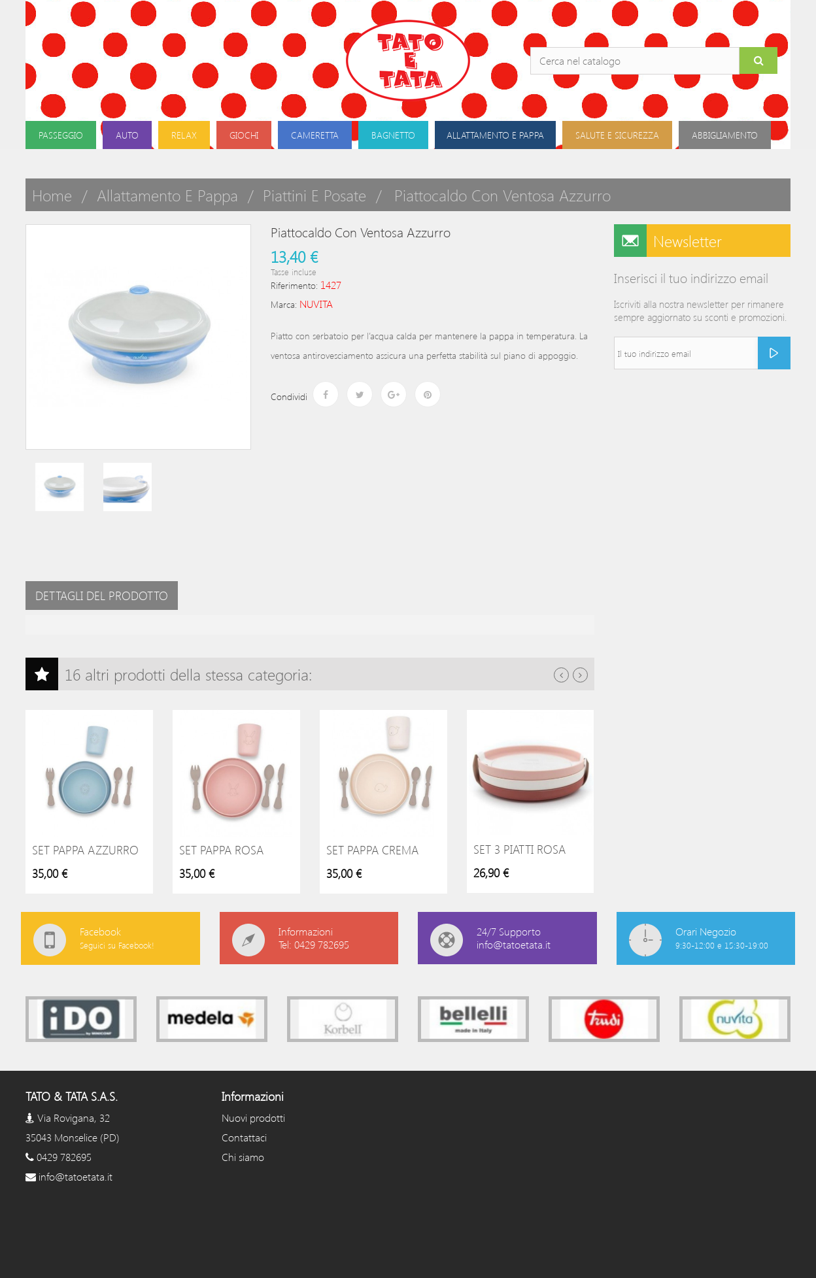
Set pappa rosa (221, 850)
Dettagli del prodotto (101, 595)
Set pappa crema (372, 850)
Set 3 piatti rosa (519, 849)
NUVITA (316, 304)
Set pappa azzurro (85, 850)
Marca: (284, 304)
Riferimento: (294, 285)
